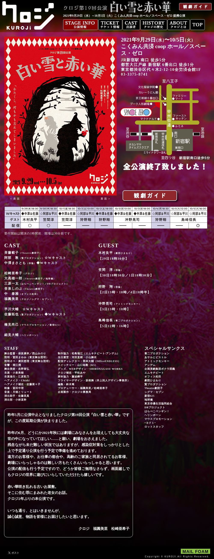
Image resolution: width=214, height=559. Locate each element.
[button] (15, 199)
